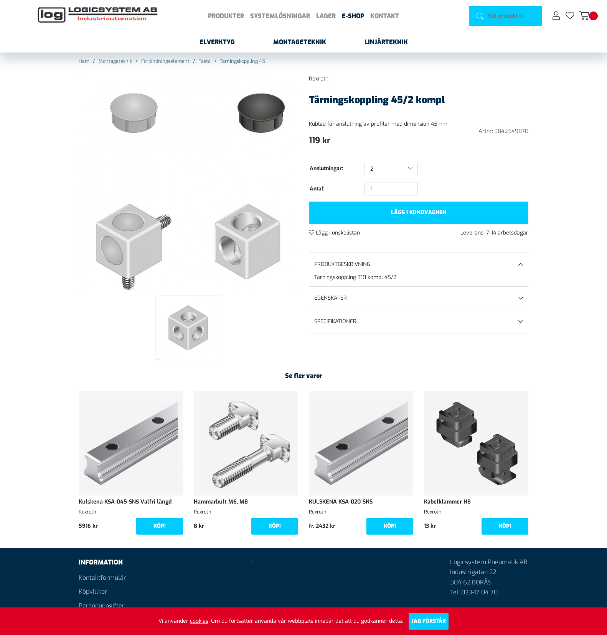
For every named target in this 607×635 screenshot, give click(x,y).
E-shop (353, 16)
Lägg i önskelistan (334, 232)
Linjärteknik (386, 42)
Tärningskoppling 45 (242, 61)
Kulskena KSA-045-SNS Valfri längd (125, 501)
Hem (84, 61)
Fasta (204, 61)
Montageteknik (299, 42)
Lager (326, 16)
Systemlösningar (280, 16)
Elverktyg (217, 42)
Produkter (226, 16)
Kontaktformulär (102, 578)
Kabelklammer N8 (447, 501)
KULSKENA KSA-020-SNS (341, 501)
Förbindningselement (165, 61)
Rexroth (318, 78)
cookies (199, 621)
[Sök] (505, 16)
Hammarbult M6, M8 (221, 501)
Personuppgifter (102, 606)
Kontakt (384, 16)
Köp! (159, 526)
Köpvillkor (93, 591)
